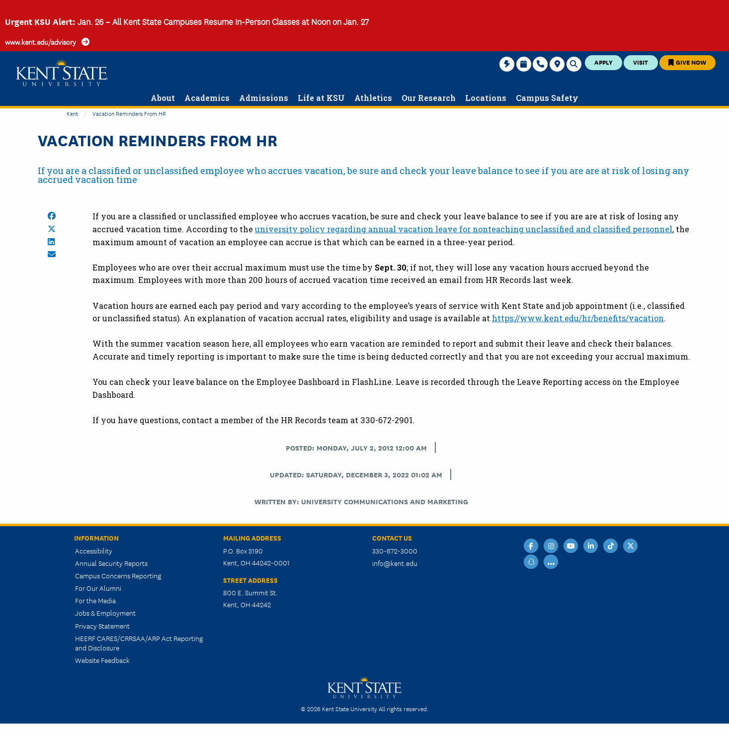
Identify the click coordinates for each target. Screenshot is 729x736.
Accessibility (93, 550)
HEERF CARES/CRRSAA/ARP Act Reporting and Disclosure (139, 643)
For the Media (95, 600)
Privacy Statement (102, 625)
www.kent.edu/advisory (40, 41)
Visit (640, 62)
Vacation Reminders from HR (129, 113)
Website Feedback (102, 659)
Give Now (687, 62)
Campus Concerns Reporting (118, 575)
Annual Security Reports (111, 562)
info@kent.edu (394, 562)
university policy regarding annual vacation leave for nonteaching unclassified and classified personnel (463, 229)
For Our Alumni (98, 587)
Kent (72, 113)
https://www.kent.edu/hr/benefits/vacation (578, 318)
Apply (603, 62)
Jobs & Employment (105, 612)
